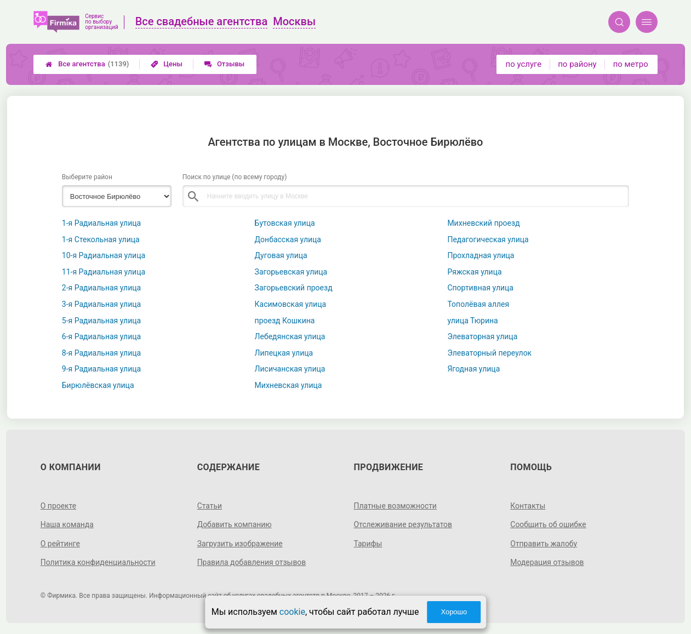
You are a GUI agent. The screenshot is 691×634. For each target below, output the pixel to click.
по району (577, 64)
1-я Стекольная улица (101, 239)
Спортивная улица (480, 287)
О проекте (59, 505)
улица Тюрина (472, 320)
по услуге (524, 64)
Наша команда (67, 524)
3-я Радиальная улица (101, 304)
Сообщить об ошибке (548, 524)
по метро (630, 64)
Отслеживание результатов (403, 524)
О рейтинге (61, 543)
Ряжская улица (474, 271)
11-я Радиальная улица (103, 271)
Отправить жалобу (544, 543)
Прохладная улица (480, 255)
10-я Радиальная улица (103, 255)
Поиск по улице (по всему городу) (234, 177)
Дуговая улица (281, 255)
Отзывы (224, 64)
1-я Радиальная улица (101, 223)
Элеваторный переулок (489, 353)
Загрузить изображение (240, 543)
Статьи (209, 505)
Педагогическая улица (487, 239)
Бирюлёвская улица (98, 385)
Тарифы (368, 543)
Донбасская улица (288, 239)
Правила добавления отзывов (252, 562)
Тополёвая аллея (478, 304)
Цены (166, 64)
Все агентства (87, 64)
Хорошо (454, 612)
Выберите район (87, 177)
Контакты (527, 505)
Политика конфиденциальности (98, 562)
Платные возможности (395, 505)
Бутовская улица (285, 223)
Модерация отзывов (547, 562)
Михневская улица (288, 385)
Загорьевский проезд (294, 287)
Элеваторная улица (482, 336)
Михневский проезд (483, 223)
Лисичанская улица (290, 368)
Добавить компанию (234, 524)
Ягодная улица (473, 368)
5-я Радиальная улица (101, 320)
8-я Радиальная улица (101, 353)
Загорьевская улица (291, 271)
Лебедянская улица (290, 336)
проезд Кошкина (285, 320)
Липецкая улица (284, 353)
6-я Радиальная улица (101, 336)
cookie (292, 612)
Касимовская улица (291, 304)
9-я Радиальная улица (101, 368)
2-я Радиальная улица (101, 287)
